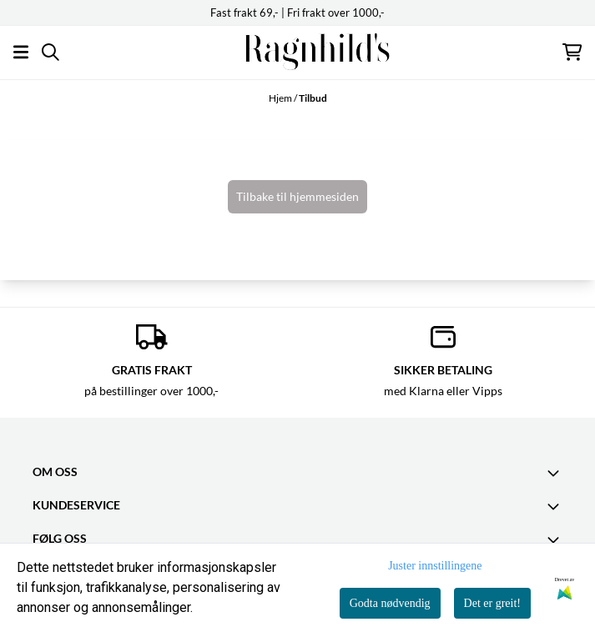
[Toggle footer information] (556, 472)
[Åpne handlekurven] (572, 52)
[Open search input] (50, 52)
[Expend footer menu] (556, 506)
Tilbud (313, 98)
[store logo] (298, 52)
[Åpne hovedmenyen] (21, 52)
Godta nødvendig (390, 603)
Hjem (281, 98)
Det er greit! (492, 603)
